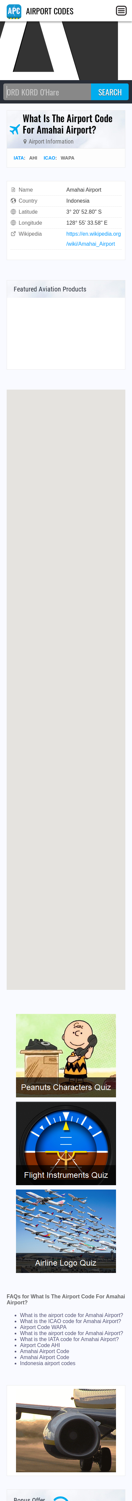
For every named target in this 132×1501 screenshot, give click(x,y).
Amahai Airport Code (44, 1351)
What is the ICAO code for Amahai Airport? (70, 1321)
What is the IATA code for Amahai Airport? (69, 1339)
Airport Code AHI (40, 1345)
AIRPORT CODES (40, 11)
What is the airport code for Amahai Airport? (71, 1315)
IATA (19, 158)
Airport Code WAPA (43, 1327)
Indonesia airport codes (47, 1363)
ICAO (49, 158)
